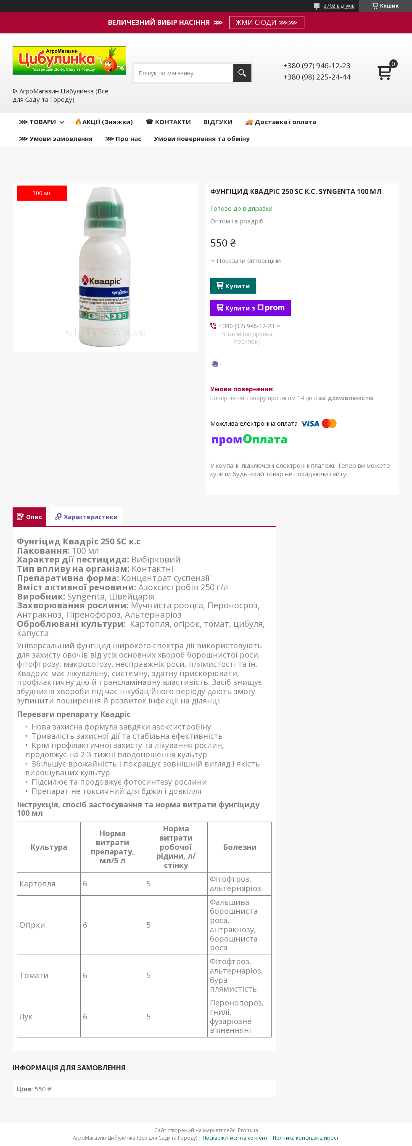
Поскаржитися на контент (235, 1137)
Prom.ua (248, 1130)
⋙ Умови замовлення (55, 138)
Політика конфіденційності (306, 1137)
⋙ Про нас (123, 138)
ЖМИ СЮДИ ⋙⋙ (267, 22)
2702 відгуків (339, 5)
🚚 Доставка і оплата (280, 121)
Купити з (255, 308)
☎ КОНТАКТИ (168, 121)
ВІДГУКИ (217, 121)
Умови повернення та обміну (202, 138)
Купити (237, 285)
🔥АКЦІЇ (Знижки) (103, 121)
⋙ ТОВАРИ (37, 121)
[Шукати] (242, 73)
